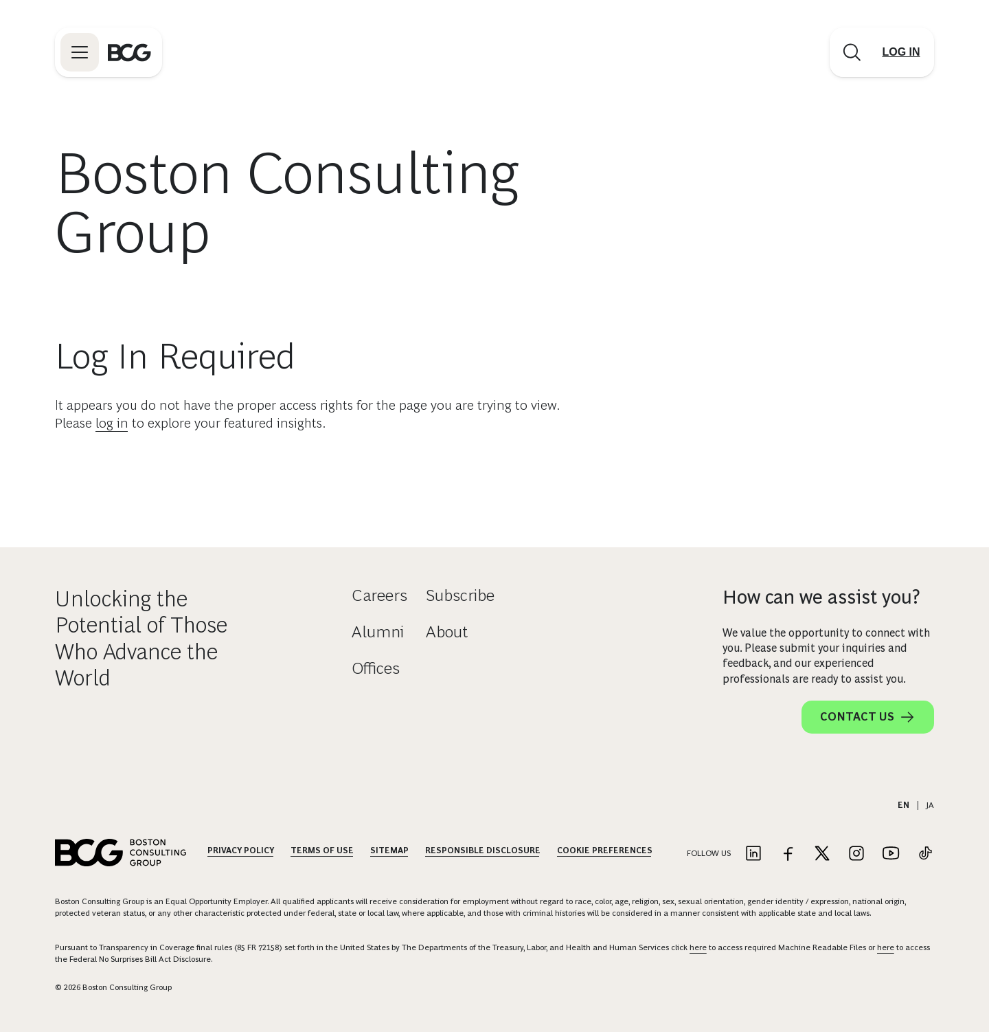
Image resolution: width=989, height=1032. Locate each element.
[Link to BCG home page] (129, 52)
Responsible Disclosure (483, 850)
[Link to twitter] (822, 854)
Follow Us (709, 853)
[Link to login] (901, 52)
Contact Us (868, 717)
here (698, 947)
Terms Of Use (322, 850)
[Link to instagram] (856, 854)
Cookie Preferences (604, 850)
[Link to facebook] (788, 854)
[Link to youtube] (891, 854)
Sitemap (389, 850)
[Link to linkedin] (753, 854)
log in (111, 422)
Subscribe (460, 595)
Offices (376, 668)
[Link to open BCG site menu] (79, 52)
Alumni (378, 631)
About (447, 631)
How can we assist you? (821, 597)
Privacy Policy (240, 850)
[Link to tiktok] (925, 854)
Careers (379, 595)
